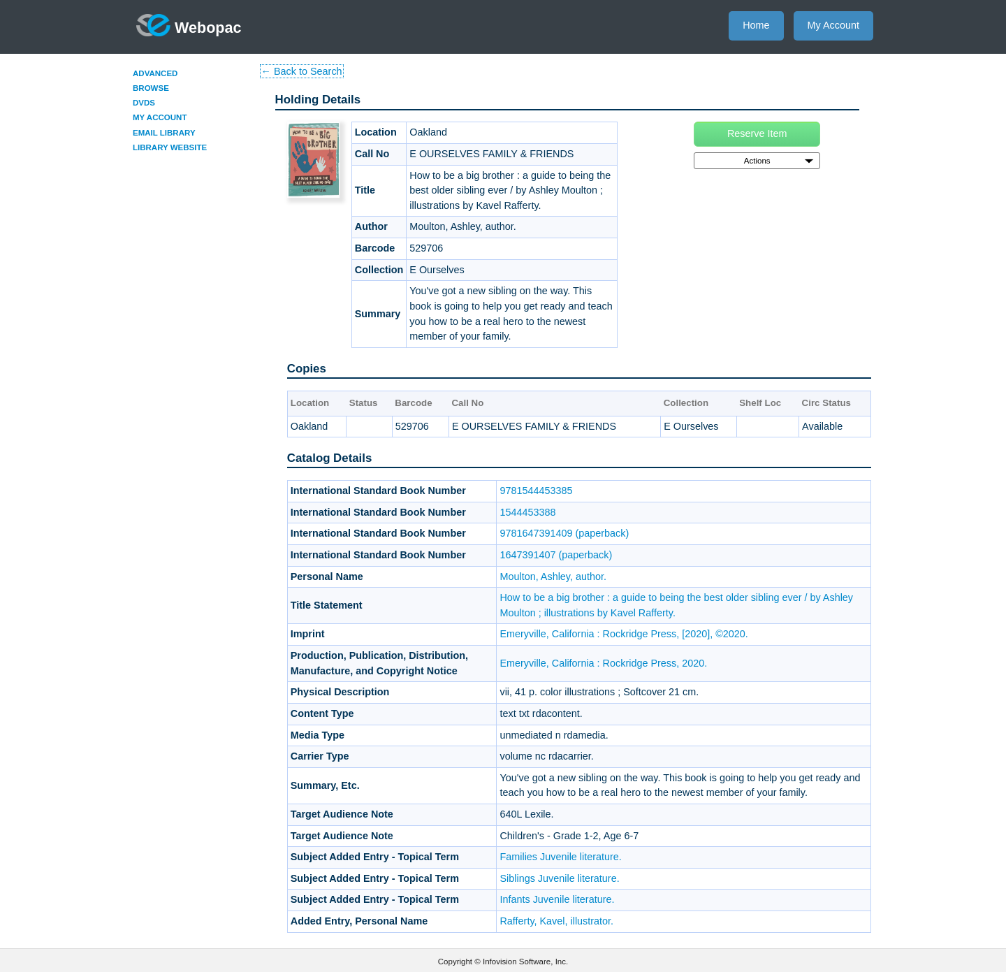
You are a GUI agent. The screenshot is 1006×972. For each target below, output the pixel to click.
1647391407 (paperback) (556, 554)
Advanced (155, 73)
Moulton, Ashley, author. (553, 576)
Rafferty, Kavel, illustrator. (556, 921)
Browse (151, 88)
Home (756, 25)
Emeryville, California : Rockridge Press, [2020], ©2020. (624, 633)
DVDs (144, 103)
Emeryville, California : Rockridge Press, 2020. (603, 663)
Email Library (164, 133)
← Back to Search (301, 71)
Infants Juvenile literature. (557, 899)
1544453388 (527, 512)
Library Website (170, 147)
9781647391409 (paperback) (564, 533)
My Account (833, 25)
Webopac (189, 25)
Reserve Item (757, 133)
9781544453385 (536, 490)
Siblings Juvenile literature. (559, 878)
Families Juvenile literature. (560, 856)
